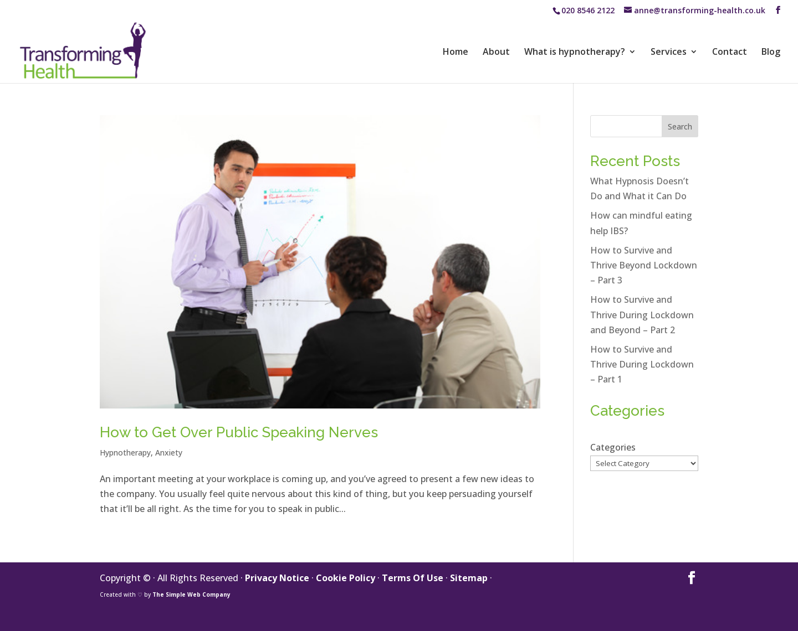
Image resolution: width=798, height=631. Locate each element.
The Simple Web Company (191, 594)
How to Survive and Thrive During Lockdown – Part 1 (642, 364)
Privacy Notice (277, 578)
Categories (613, 447)
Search (680, 126)
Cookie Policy (345, 578)
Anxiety (168, 452)
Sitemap (469, 578)
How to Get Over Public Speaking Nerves (239, 432)
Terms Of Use (412, 578)
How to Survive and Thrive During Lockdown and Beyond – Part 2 (642, 314)
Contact (729, 53)
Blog (770, 53)
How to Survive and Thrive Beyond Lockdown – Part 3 (643, 265)
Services (669, 53)
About (496, 53)
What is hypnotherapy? (574, 53)
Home (455, 53)
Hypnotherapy (125, 452)
